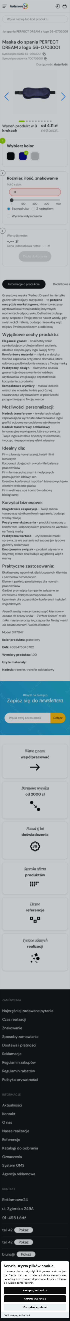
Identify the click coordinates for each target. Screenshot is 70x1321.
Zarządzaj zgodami (35, 1307)
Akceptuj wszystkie (35, 1290)
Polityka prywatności (17, 1315)
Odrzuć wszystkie (35, 1298)
